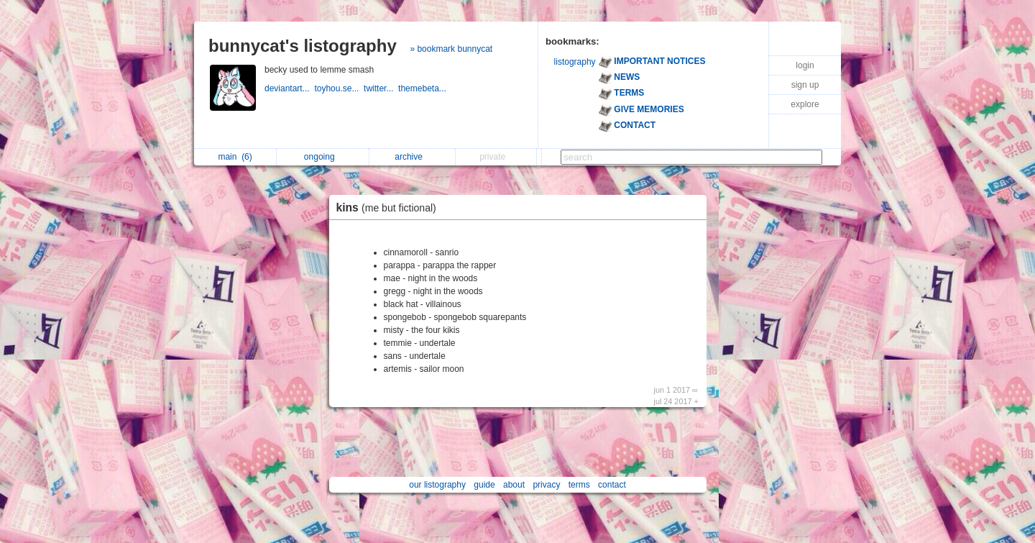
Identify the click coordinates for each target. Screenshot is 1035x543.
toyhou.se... (339, 88)
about (514, 485)
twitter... (381, 88)
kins (389, 207)
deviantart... (289, 88)
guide (484, 485)
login (805, 65)
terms (579, 485)
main (235, 157)
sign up (805, 85)
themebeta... (423, 88)
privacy (546, 485)
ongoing (323, 157)
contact (612, 485)
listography (575, 62)
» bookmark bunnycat (451, 49)
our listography (437, 485)
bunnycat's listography (302, 45)
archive (412, 157)
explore (805, 104)
